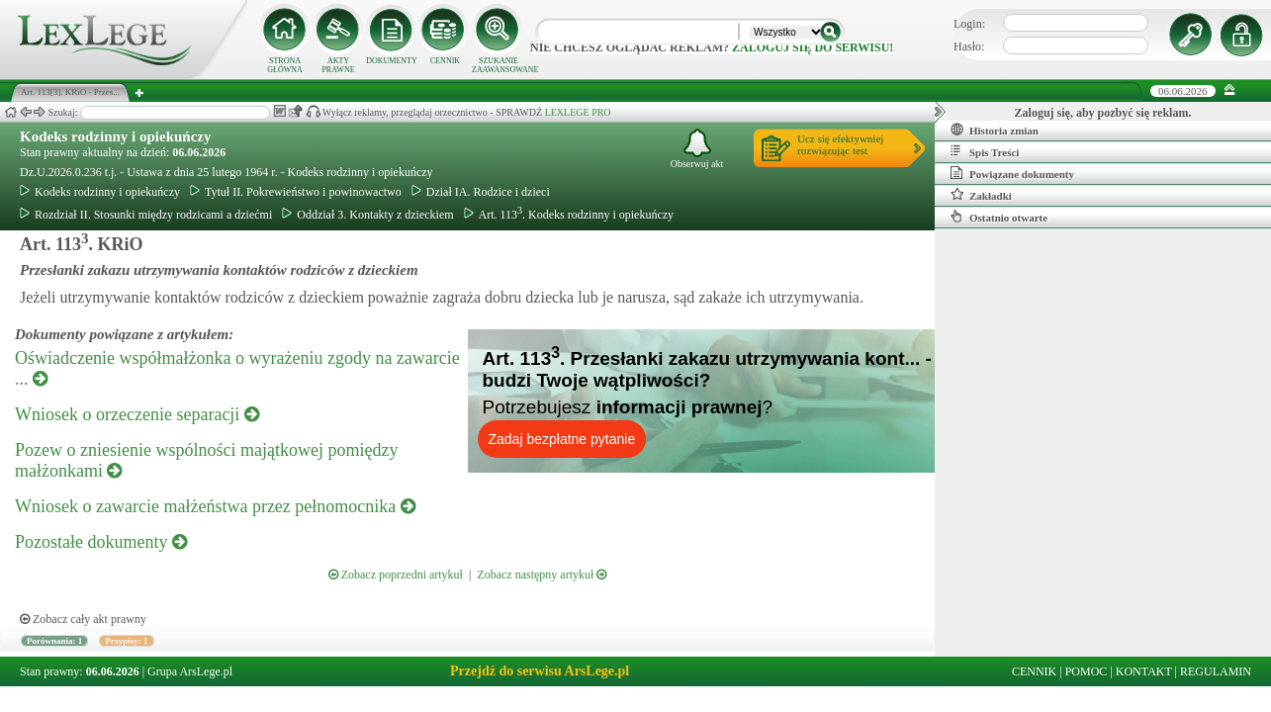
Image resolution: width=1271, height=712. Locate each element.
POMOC (1086, 671)
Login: (969, 24)
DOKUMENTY (391, 60)
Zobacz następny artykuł (541, 574)
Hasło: (968, 46)
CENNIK (445, 60)
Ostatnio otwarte (999, 216)
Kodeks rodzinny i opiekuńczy (116, 136)
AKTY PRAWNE (337, 65)
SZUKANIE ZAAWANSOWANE (498, 65)
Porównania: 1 (54, 641)
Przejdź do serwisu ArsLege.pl (539, 671)
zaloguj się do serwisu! (812, 47)
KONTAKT (1144, 671)
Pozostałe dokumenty (101, 542)
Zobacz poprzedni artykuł (395, 574)
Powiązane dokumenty (1012, 173)
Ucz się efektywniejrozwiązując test (840, 144)
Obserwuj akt (697, 149)
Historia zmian (995, 129)
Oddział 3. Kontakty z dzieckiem (367, 215)
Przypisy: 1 (126, 641)
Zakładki (981, 195)
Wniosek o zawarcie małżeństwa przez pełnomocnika (215, 506)
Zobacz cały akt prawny (83, 619)
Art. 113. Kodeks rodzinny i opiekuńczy (569, 215)
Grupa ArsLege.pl (189, 671)
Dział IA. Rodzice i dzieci (480, 192)
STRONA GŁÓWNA (285, 65)
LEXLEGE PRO (578, 112)
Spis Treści (985, 151)
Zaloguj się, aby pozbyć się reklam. (1103, 113)
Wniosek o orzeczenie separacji (137, 414)
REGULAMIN (1215, 671)
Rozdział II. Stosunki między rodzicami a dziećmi (146, 215)
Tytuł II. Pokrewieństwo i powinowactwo (296, 192)
